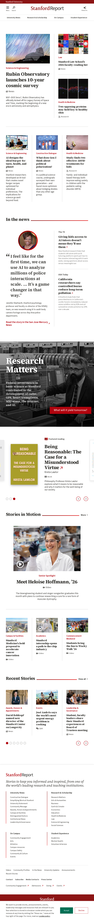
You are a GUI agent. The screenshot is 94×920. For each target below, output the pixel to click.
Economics (55, 809)
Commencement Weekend (74, 637)
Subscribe (19, 879)
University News (13, 17)
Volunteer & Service (59, 844)
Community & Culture (19, 853)
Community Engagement (20, 838)
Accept (66, 910)
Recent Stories (12, 873)
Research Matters (58, 797)
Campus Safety (16, 850)
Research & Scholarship (37, 17)
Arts (12, 841)
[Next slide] (86, 499)
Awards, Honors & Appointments (14, 709)
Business (54, 803)
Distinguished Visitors (19, 816)
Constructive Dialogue (46, 153)
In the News (37, 870)
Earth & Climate (57, 806)
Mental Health (57, 841)
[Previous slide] (78, 499)
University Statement (19, 803)
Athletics (14, 844)
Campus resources (17, 847)
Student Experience (79, 17)
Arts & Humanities (58, 800)
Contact (9, 879)
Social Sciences (57, 825)
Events (39, 708)
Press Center (46, 879)
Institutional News (18, 819)
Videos (8, 870)
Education (55, 813)
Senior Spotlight (47, 575)
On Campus (59, 17)
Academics (41, 635)
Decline (81, 910)
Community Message (18, 806)
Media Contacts (32, 879)
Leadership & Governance (72, 709)
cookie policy (44, 916)
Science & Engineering (17, 68)
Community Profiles (21, 870)
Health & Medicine (66, 102)
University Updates (51, 870)
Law (60, 57)
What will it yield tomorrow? (70, 410)
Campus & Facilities (15, 635)
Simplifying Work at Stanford (22, 800)
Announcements (68, 870)
